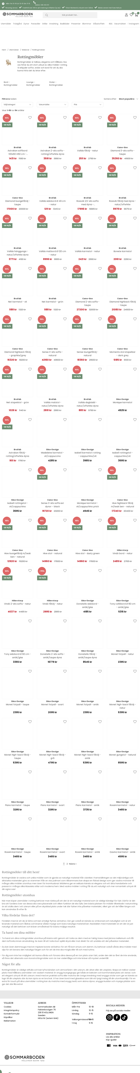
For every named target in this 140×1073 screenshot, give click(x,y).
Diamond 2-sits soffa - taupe (87, 286)
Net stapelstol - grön (17, 385)
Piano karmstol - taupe (17, 788)
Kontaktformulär (12, 996)
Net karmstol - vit (17, 284)
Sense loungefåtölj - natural (87, 336)
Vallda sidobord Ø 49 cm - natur (52, 185)
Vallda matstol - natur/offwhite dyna (52, 387)
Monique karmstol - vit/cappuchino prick (87, 487)
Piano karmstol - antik (87, 788)
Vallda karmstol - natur (87, 234)
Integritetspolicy (11, 993)
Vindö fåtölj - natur (52, 586)
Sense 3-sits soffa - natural (52, 336)
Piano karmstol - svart (53, 788)
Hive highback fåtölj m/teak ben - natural (122, 487)
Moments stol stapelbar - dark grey (122, 336)
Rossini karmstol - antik (87, 834)
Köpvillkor (8, 1000)
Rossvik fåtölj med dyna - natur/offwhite (122, 185)
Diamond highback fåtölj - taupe (122, 286)
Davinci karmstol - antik (122, 834)
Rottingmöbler (38, 32)
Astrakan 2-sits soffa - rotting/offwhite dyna (52, 135)
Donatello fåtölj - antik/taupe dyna (87, 638)
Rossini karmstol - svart (52, 834)
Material (25, 32)
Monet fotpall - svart (52, 687)
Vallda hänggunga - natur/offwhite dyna (17, 236)
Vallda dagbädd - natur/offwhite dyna (87, 387)
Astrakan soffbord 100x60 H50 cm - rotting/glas (17, 135)
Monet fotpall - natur (122, 636)
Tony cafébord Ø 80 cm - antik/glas (122, 588)
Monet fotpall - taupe (17, 687)
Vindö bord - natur (122, 536)
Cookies (7, 989)
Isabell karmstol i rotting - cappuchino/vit (88, 437)
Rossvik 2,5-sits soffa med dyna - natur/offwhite (87, 185)
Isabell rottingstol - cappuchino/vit (122, 437)
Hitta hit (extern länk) (48, 1001)
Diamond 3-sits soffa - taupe (123, 135)
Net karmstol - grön (52, 284)
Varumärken (120, 23)
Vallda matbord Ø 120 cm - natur (52, 236)
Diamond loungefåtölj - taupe (17, 185)
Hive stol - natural (52, 536)
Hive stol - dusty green (87, 536)
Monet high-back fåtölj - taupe (17, 739)
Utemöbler (14, 32)
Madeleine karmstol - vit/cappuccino (52, 437)
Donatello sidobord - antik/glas (87, 588)
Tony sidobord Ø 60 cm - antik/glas (17, 638)
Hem (4, 32)
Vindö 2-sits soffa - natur (17, 586)
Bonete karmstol (123, 234)
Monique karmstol (122, 385)
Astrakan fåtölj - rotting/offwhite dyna (17, 437)
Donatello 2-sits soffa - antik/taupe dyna (52, 638)
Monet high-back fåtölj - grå (52, 739)
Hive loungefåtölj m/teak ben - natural (17, 538)
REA (110, 23)
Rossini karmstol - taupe (18, 834)
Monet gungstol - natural (122, 737)
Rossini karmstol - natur (122, 788)
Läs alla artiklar (113, 1019)
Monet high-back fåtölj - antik (87, 739)
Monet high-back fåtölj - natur (122, 689)
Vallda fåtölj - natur (87, 133)
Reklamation (10, 1003)
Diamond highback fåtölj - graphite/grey (17, 336)
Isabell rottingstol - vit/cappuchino (17, 487)
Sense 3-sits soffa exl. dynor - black (52, 487)
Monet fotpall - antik (87, 687)
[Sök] (70, 15)
